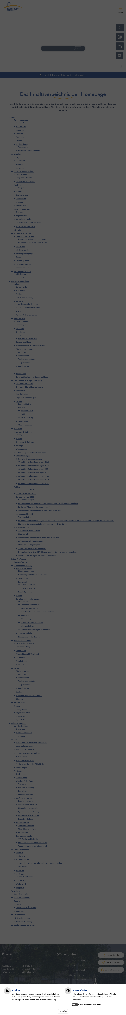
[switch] (75, 1004)
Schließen (63, 1011)
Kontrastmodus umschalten (91, 1004)
